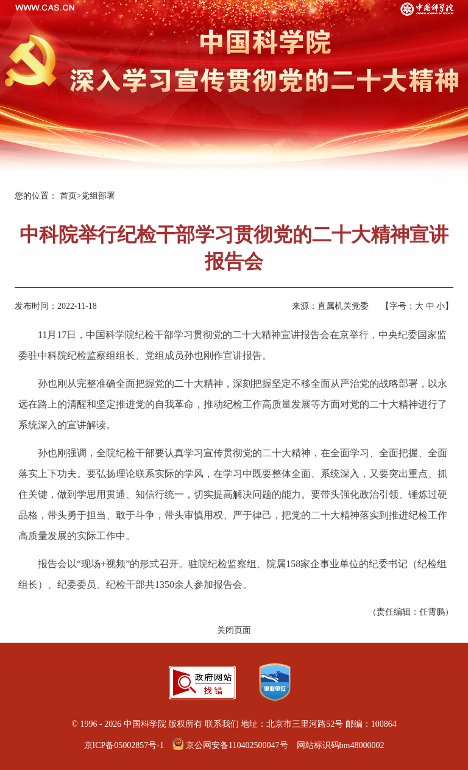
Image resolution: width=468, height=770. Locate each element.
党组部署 (98, 195)
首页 (68, 195)
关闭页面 (234, 630)
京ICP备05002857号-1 (124, 745)
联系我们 (222, 724)
